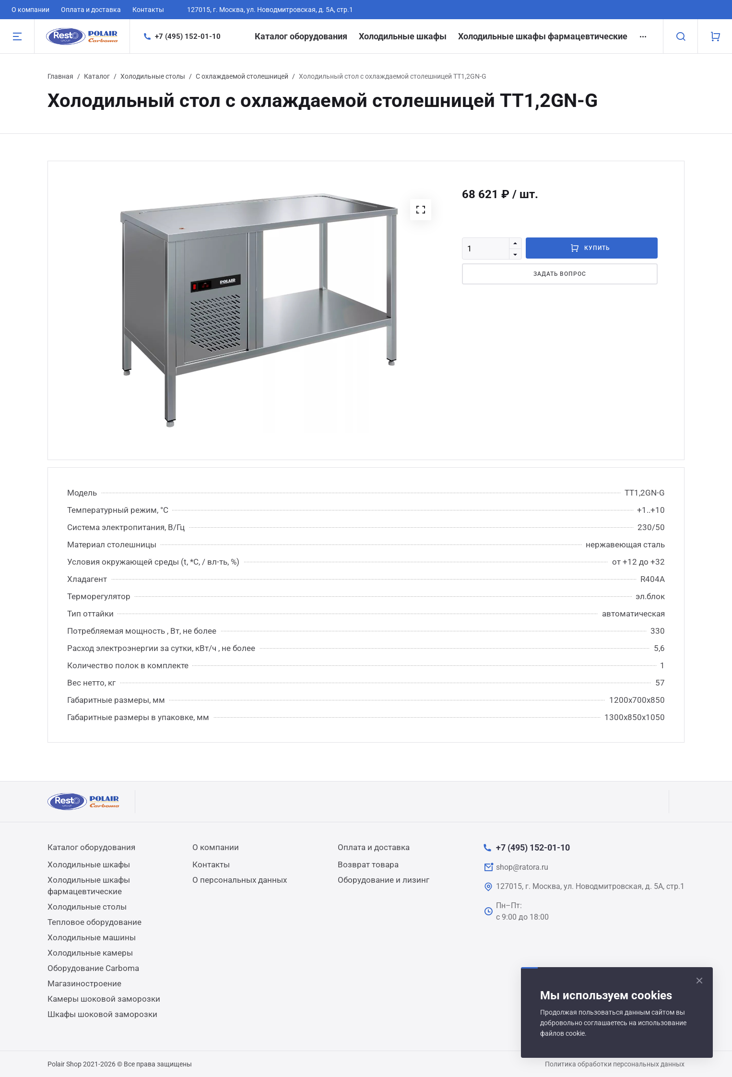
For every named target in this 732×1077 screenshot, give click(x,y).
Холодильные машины (91, 937)
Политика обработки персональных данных (615, 1064)
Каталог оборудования (301, 36)
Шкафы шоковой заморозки (102, 1014)
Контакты (148, 9)
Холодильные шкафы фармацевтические (542, 36)
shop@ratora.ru (522, 867)
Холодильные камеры (90, 953)
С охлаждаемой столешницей (242, 76)
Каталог (97, 76)
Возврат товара (368, 864)
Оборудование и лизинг (383, 880)
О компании (30, 9)
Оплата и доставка (91, 9)
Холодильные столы (152, 76)
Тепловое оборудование (94, 922)
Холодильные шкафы (403, 36)
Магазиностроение (84, 983)
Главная (60, 76)
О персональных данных (239, 880)
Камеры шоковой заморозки (103, 999)
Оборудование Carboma (93, 968)
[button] (420, 209)
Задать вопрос (559, 274)
